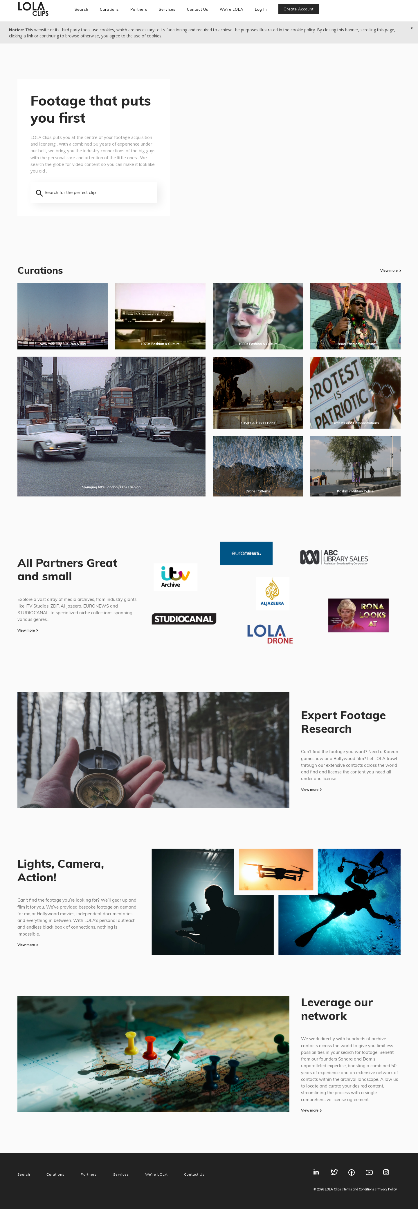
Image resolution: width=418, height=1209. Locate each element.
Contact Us (197, 9)
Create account (299, 9)
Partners (138, 9)
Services (167, 9)
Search (81, 9)
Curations (109, 9)
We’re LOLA (231, 9)
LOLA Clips (333, 1189)
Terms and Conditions (358, 1189)
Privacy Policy (386, 1189)
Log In (261, 9)
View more (389, 270)
